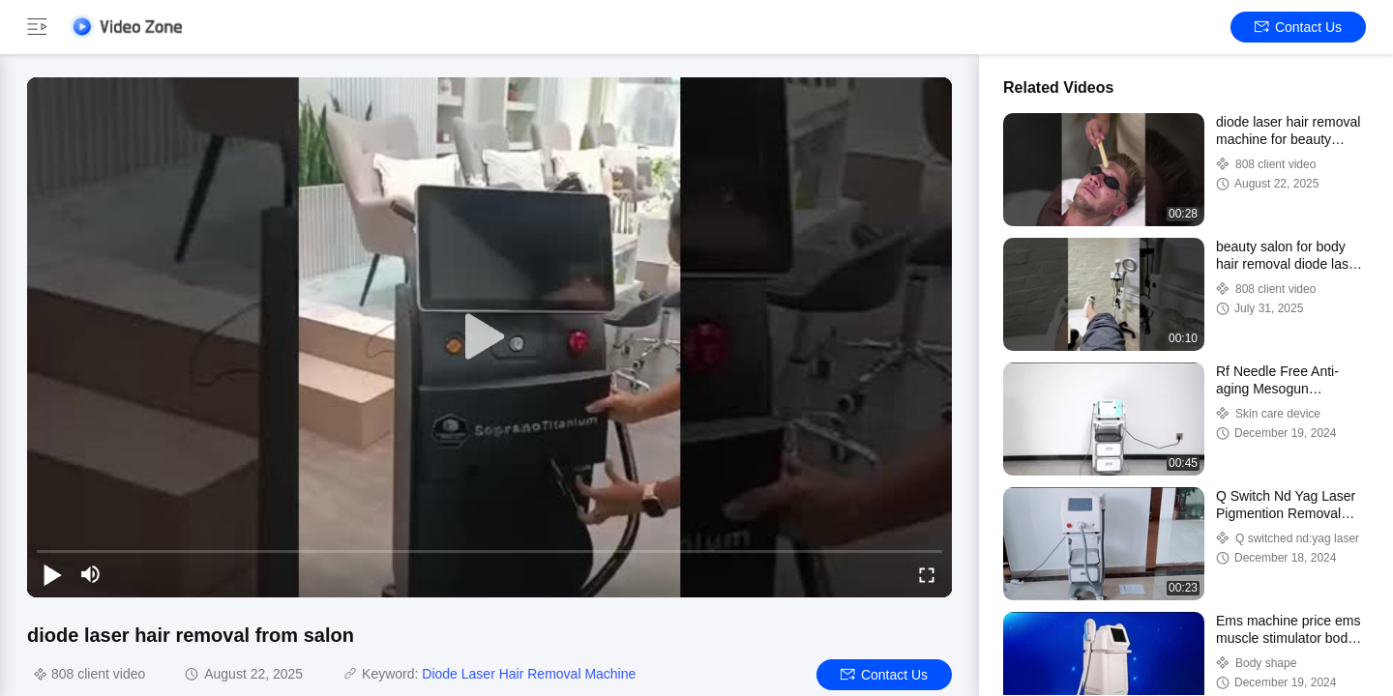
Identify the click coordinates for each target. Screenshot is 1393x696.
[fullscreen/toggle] (926, 574)
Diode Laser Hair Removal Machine (529, 674)
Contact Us (1298, 27)
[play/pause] (52, 574)
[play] (489, 337)
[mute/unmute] (91, 574)
